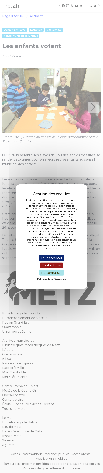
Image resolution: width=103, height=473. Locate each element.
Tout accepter (51, 258)
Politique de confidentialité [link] (51, 278)
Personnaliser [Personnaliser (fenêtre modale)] (51, 273)
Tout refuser (51, 265)
